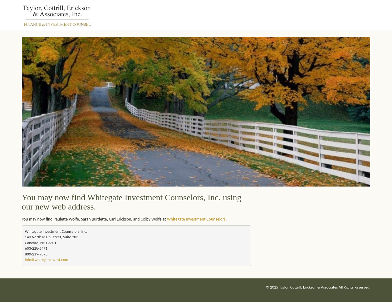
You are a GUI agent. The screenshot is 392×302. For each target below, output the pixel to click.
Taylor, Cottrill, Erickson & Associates (308, 287)
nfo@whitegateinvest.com (47, 259)
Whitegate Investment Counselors (196, 219)
